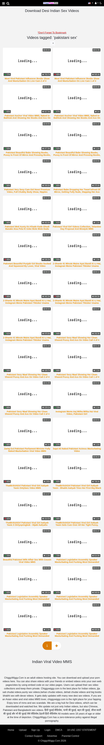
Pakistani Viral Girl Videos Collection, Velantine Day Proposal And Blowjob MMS (77, 227)
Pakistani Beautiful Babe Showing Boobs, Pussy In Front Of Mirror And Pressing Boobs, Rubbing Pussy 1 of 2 (27, 155)
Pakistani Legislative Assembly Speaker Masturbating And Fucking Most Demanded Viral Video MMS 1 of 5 (77, 562)
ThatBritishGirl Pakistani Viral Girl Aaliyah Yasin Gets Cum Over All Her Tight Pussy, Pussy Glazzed (77, 525)
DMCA (58, 730)
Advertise (52, 736)
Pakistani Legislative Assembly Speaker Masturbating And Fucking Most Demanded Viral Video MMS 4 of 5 (77, 599)
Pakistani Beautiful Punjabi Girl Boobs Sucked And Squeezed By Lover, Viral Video (27, 264)
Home (11, 730)
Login (47, 730)
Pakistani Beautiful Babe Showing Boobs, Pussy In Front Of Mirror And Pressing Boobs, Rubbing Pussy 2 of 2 (77, 155)
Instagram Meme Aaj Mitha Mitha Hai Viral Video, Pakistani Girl (77, 412)
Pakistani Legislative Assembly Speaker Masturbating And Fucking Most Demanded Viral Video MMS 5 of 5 (27, 599)
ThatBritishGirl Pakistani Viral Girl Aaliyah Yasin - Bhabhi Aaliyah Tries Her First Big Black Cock (77, 488)
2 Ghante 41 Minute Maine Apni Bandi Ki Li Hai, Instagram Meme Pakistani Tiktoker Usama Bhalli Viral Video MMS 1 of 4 (27, 340)
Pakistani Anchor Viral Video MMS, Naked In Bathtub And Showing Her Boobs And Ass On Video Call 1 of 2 (77, 118)
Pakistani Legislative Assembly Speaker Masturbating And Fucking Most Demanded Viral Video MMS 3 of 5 (27, 636)
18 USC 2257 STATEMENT (81, 730)
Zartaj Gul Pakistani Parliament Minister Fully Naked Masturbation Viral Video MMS (27, 449)
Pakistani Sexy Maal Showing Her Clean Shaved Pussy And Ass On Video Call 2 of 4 (27, 375)
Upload (22, 730)
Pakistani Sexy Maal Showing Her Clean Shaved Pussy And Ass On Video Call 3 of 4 (27, 412)
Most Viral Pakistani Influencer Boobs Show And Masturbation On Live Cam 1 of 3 (76, 79)
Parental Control (70, 736)
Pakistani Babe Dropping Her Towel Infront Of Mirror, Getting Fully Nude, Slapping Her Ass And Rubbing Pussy (77, 192)
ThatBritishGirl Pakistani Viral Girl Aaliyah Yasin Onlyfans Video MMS (27, 486)
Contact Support (33, 736)
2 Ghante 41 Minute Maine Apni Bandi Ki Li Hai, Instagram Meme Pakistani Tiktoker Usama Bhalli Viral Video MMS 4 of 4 (77, 266)
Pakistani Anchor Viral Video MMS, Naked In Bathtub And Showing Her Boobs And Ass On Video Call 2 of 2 (27, 118)
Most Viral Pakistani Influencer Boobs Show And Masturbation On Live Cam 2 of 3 (27, 79)
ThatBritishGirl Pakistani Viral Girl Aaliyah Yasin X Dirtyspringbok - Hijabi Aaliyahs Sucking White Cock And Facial (27, 525)
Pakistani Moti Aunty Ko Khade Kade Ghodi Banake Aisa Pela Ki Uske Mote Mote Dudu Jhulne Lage (27, 229)
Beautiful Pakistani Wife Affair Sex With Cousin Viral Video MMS (27, 560)
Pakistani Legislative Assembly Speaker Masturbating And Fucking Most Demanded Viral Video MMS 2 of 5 (77, 636)
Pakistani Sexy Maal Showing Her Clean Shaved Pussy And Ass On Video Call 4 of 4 (77, 338)
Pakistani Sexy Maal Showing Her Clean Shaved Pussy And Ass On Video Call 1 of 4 (77, 375)
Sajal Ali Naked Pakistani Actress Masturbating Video (77, 449)
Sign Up (35, 730)
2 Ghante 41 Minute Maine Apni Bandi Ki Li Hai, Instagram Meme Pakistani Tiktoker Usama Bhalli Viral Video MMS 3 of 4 (27, 303)
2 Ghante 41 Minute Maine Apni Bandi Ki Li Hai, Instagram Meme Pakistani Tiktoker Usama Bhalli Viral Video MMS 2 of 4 (77, 303)
